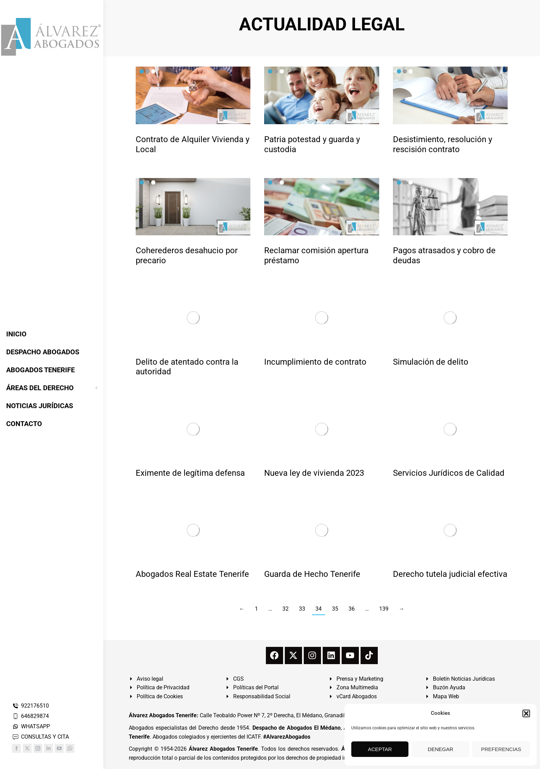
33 (302, 608)
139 (383, 608)
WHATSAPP (31, 726)
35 (335, 608)
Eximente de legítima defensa (190, 473)
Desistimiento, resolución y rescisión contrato (442, 144)
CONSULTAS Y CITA (40, 736)
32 (285, 608)
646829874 (30, 716)
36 (352, 608)
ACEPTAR (380, 749)
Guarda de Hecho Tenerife (312, 574)
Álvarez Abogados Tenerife (223, 749)
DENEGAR (440, 749)
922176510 (30, 705)
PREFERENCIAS (501, 749)
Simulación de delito (430, 362)
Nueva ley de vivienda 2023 (314, 473)
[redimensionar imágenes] (193, 95)
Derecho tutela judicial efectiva (450, 574)
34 (318, 608)
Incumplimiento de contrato (315, 362)
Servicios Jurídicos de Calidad (449, 473)
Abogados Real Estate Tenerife (192, 574)
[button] (526, 713)
